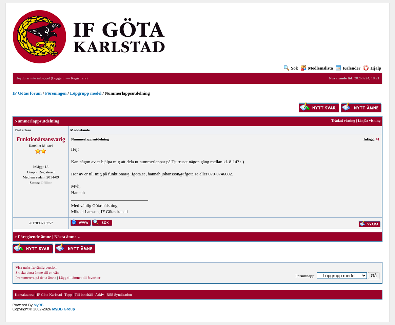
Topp (68, 294)
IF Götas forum (27, 93)
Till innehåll (84, 294)
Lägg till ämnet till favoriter (79, 277)
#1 (377, 139)
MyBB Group (63, 309)
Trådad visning (343, 120)
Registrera (78, 78)
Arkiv (99, 294)
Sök (291, 68)
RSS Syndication (119, 294)
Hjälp (372, 68)
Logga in (58, 78)
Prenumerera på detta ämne (36, 277)
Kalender (348, 68)
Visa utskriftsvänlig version (36, 267)
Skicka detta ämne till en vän (37, 272)
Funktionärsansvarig (41, 139)
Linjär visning (369, 120)
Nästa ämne (65, 236)
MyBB (38, 305)
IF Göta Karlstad (49, 294)
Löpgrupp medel (85, 93)
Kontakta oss (24, 294)
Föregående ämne (34, 236)
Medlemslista (317, 68)
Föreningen (55, 93)
